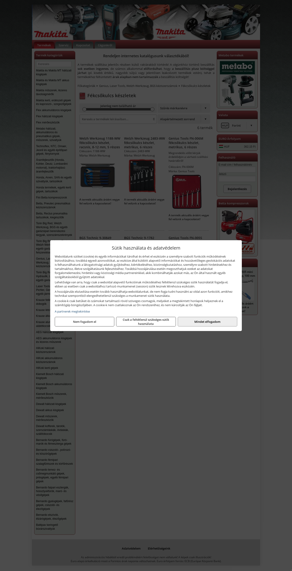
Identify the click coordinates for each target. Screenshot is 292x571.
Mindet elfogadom (207, 322)
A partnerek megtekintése (72, 311)
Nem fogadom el (84, 322)
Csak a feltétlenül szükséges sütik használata (146, 322)
